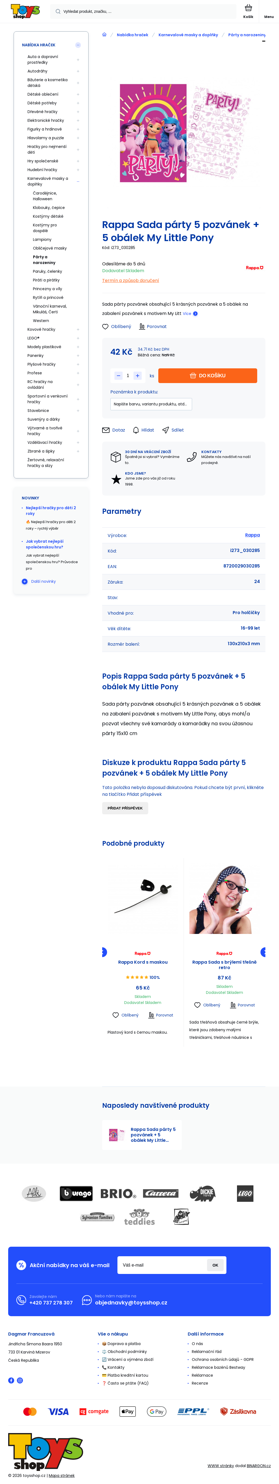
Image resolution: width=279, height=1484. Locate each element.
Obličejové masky (50, 248)
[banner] (25, 12)
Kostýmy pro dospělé (45, 227)
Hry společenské (43, 161)
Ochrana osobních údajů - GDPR (223, 1359)
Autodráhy (37, 71)
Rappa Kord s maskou (143, 962)
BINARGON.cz (259, 1465)
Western (41, 320)
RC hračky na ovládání (40, 384)
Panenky (36, 355)
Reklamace (202, 1375)
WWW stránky (221, 1465)
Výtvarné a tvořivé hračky (45, 430)
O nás (197, 1343)
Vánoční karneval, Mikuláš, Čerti (50, 309)
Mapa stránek (62, 1475)
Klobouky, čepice (49, 207)
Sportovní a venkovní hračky (48, 399)
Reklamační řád (207, 1351)
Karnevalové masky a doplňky (188, 35)
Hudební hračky (42, 169)
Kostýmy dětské (48, 216)
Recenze (200, 1383)
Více (187, 313)
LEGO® (34, 338)
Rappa (252, 535)
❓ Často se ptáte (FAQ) (125, 1383)
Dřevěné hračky (42, 111)
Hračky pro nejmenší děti (47, 149)
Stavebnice (38, 410)
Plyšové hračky (42, 364)
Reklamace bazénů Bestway (218, 1367)
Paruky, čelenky (47, 271)
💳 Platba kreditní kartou (125, 1375)
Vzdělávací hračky (45, 442)
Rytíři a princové (48, 297)
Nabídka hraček (132, 35)
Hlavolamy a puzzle (46, 138)
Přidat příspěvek (125, 808)
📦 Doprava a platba (121, 1343)
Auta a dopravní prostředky (43, 59)
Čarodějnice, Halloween (45, 196)
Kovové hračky (41, 329)
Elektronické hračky (46, 120)
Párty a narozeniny (247, 35)
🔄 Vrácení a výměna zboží (127, 1359)
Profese (35, 373)
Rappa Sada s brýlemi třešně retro (224, 965)
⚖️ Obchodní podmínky (124, 1351)
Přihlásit (215, 1265)
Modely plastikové (44, 347)
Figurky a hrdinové (45, 129)
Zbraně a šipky (41, 451)
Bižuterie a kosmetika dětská (48, 82)
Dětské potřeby (42, 103)
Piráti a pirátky (46, 280)
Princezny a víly (47, 289)
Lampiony (42, 239)
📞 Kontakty (113, 1367)
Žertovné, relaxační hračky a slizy (46, 462)
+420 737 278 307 (51, 1302)
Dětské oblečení (43, 94)
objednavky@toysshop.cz (131, 1302)
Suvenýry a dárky (44, 419)
